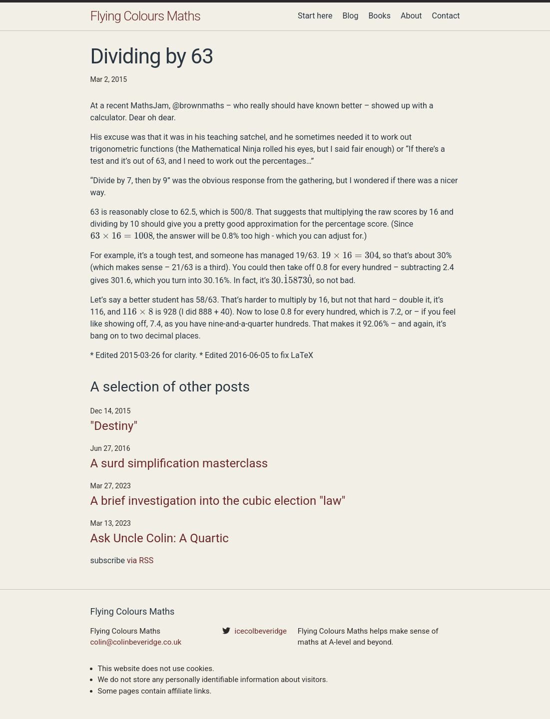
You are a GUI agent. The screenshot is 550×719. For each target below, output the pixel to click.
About (411, 15)
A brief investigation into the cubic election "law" (218, 501)
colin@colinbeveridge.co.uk (136, 642)
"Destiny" (114, 426)
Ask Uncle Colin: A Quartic (159, 538)
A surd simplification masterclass (179, 463)
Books (379, 15)
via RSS (140, 560)
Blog (350, 15)
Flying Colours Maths (145, 15)
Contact (446, 15)
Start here (315, 15)
